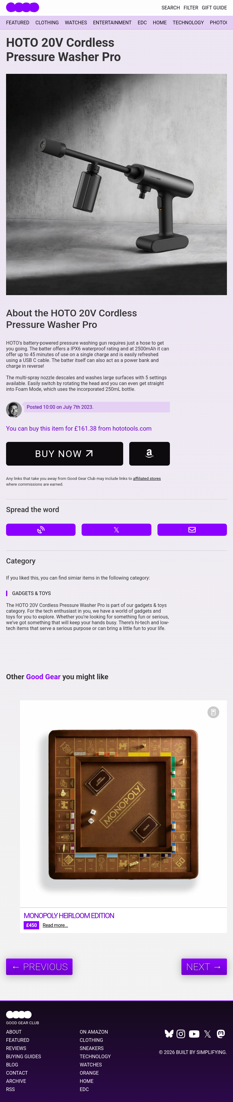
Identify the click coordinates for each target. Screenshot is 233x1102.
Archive (16, 1081)
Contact (17, 1073)
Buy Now (65, 453)
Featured (17, 23)
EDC (142, 23)
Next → (204, 967)
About (14, 1032)
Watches (76, 23)
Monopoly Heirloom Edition (69, 915)
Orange (89, 1073)
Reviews (16, 1048)
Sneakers (92, 1048)
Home (160, 23)
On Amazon (94, 1032)
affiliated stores (147, 478)
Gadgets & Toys (31, 593)
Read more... (55, 925)
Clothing (47, 23)
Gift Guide (214, 8)
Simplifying (211, 1052)
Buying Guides (23, 1056)
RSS (10, 1089)
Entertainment (112, 23)
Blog (12, 1065)
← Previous (39, 967)
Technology (188, 23)
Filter (191, 8)
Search (170, 8)
